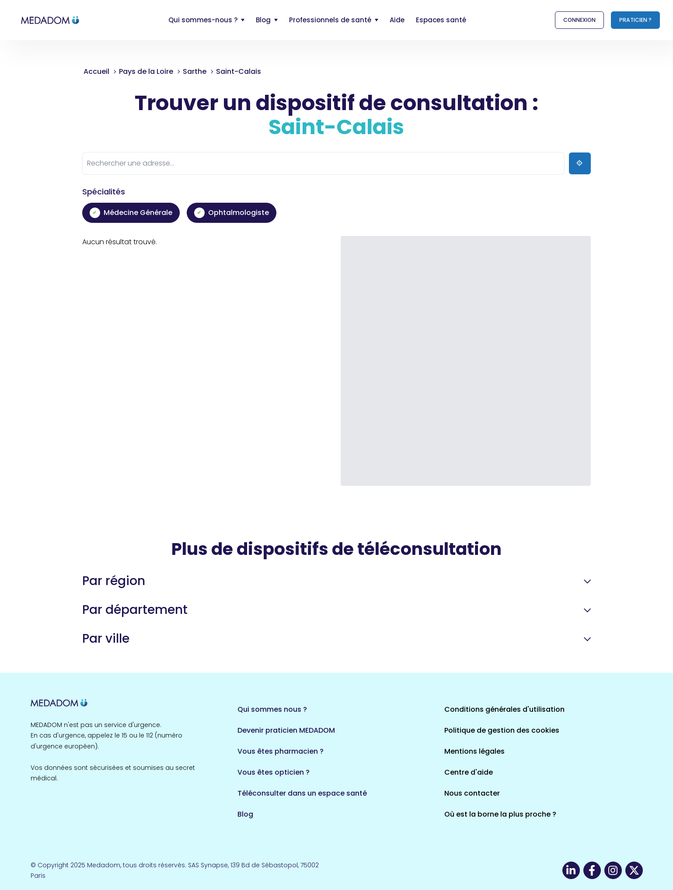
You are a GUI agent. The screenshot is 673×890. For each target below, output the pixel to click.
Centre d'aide (468, 772)
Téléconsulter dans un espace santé (302, 793)
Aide (397, 19)
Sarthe (194, 71)
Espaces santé (441, 19)
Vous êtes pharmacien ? (280, 751)
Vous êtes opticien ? (273, 772)
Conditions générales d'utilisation (504, 709)
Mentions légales (474, 751)
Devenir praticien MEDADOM (286, 730)
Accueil (96, 71)
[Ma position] (580, 163)
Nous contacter (472, 793)
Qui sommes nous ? (272, 709)
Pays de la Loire (146, 71)
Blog (245, 814)
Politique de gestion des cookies (501, 730)
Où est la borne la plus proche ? (500, 814)
